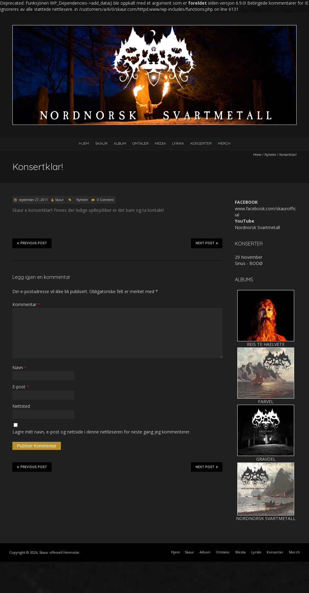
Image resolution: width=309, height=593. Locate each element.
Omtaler (140, 143)
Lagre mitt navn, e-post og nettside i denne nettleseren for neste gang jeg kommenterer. (101, 432)
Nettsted (21, 406)
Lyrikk (178, 143)
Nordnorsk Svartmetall (257, 227)
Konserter (201, 143)
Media (160, 143)
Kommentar (26, 304)
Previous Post (32, 243)
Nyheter (270, 154)
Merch (224, 143)
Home (257, 154)
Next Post (207, 243)
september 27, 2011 (33, 200)
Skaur (101, 143)
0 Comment (105, 200)
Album (120, 143)
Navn (19, 367)
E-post (20, 387)
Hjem (84, 143)
